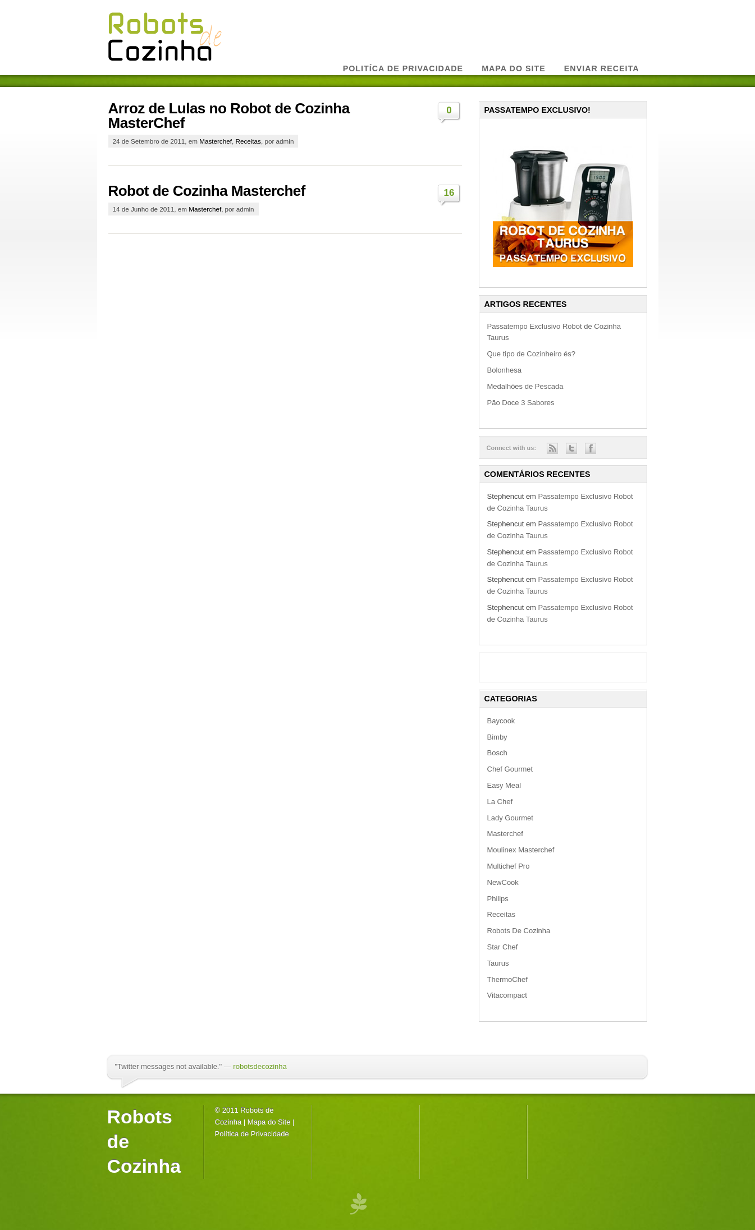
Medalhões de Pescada (525, 386)
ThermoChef (507, 979)
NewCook (503, 882)
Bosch (497, 753)
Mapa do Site (269, 1122)
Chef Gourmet (510, 769)
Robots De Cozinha (519, 930)
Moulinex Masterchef (521, 850)
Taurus (498, 963)
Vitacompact (507, 995)
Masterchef (215, 141)
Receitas (247, 141)
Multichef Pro (508, 866)
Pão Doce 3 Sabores (521, 402)
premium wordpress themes (358, 1203)
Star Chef (502, 947)
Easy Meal (504, 785)
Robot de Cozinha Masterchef (206, 190)
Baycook (501, 721)
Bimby (497, 737)
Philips (498, 898)
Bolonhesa (504, 370)
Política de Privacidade (252, 1134)
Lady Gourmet (510, 818)
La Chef (500, 801)
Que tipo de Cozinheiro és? (531, 354)
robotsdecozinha (259, 1066)
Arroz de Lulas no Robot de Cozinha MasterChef (229, 115)
